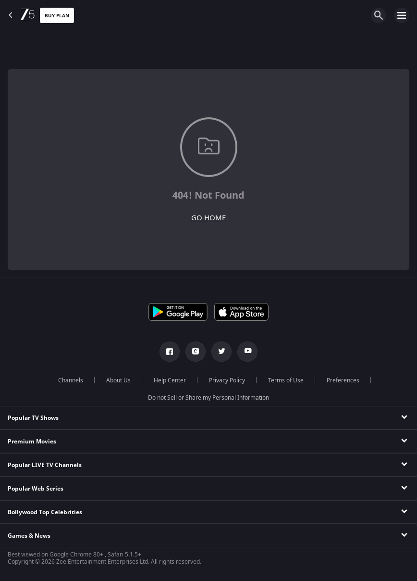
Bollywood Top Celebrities (45, 512)
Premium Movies (32, 441)
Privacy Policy (227, 380)
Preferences (343, 380)
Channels (70, 380)
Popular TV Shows (33, 418)
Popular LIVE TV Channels (45, 465)
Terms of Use (286, 380)
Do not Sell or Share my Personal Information (208, 397)
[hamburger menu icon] (401, 15)
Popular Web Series (35, 489)
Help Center (170, 380)
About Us (118, 380)
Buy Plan (57, 15)
